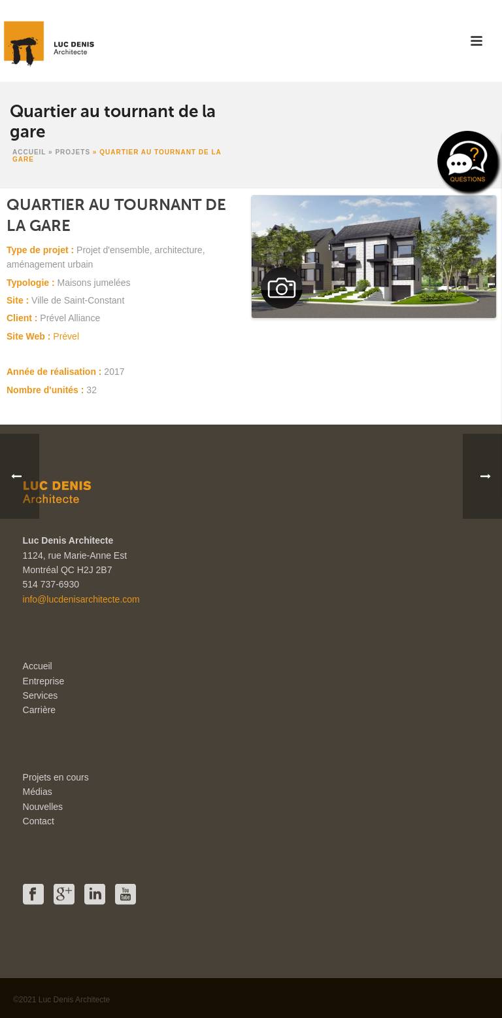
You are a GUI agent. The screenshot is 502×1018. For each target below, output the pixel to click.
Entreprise (44, 681)
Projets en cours (56, 777)
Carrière (39, 710)
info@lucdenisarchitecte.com (81, 599)
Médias (37, 791)
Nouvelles (43, 806)
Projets (72, 152)
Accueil (29, 152)
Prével (66, 336)
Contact (38, 821)
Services (40, 695)
